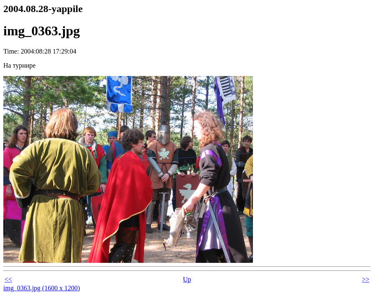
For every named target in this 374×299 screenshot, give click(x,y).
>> (365, 279)
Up (187, 279)
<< (8, 279)
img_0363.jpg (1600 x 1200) (41, 288)
